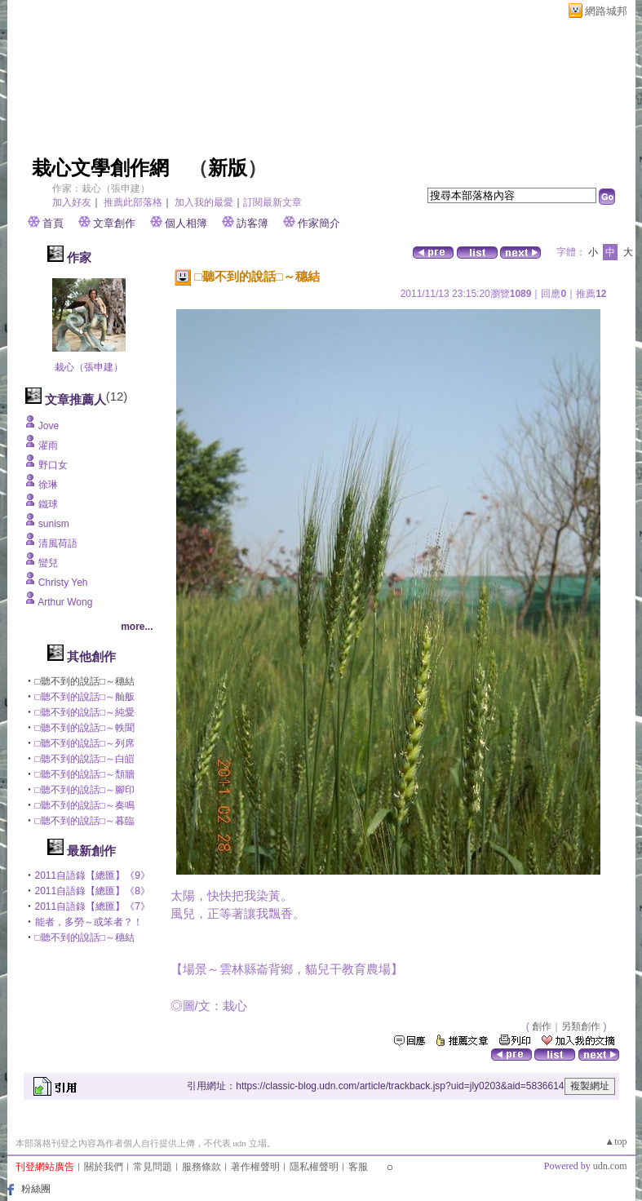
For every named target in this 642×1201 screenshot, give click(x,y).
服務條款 (201, 1166)
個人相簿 (186, 223)
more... (137, 626)
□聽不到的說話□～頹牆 (85, 774)
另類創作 (580, 1026)
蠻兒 (48, 563)
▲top (615, 1141)
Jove (48, 426)
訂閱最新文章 (272, 202)
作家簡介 (319, 223)
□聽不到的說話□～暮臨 (85, 821)
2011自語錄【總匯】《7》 (92, 906)
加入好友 (71, 202)
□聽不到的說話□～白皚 (85, 758)
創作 (541, 1026)
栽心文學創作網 (100, 168)
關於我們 (103, 1166)
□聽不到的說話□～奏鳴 (85, 805)
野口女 (53, 465)
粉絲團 (36, 1188)
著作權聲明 (255, 1166)
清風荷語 (57, 543)
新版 (227, 168)
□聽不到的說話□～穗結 (85, 937)
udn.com (610, 1166)
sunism (53, 524)
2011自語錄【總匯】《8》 (92, 891)
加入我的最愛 (204, 202)
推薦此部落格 (133, 202)
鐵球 (48, 504)
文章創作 (114, 223)
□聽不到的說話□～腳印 (85, 789)
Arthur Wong (65, 602)
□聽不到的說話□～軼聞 (85, 727)
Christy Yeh (63, 582)
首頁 (53, 223)
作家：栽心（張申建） (101, 188)
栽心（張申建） (89, 367)
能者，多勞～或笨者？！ (89, 922)
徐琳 (48, 484)
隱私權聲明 (314, 1166)
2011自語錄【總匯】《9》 (92, 875)
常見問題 (152, 1166)
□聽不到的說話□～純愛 (85, 712)
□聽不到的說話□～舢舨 (85, 696)
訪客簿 (252, 223)
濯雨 (48, 445)
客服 (358, 1166)
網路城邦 (606, 11)
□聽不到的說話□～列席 (85, 743)
